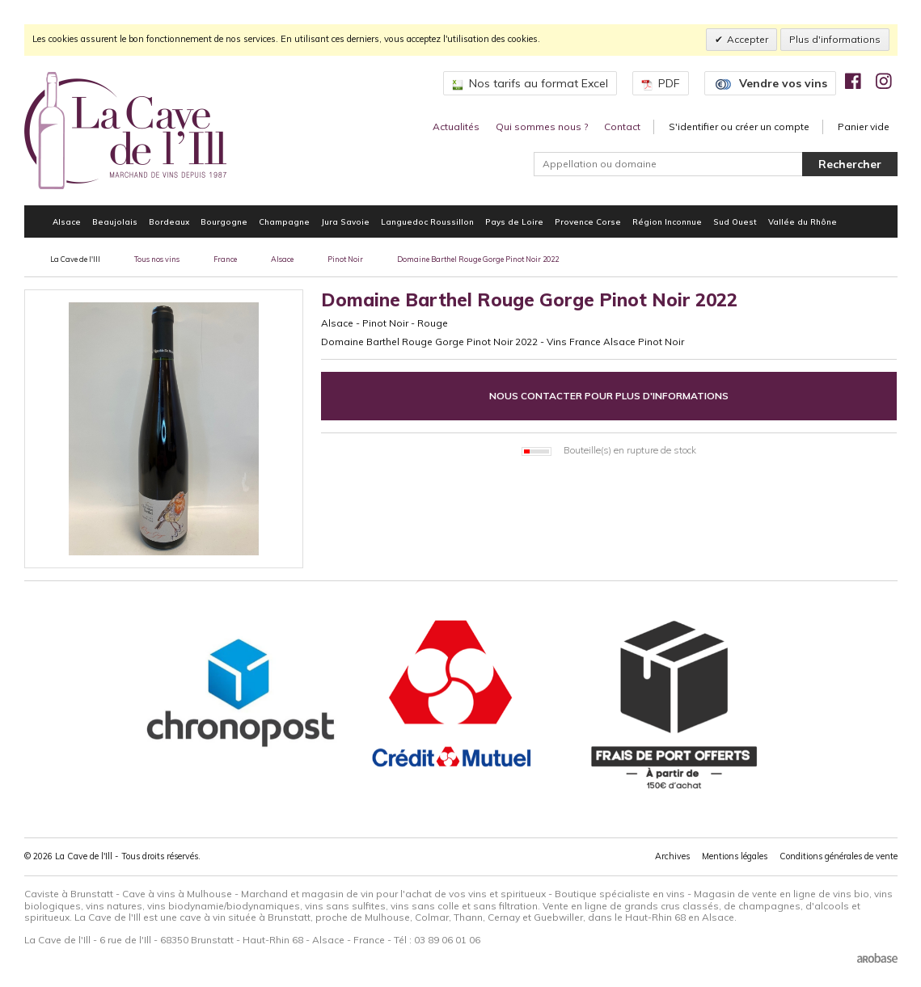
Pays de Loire (514, 221)
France (225, 259)
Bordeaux (169, 221)
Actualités (456, 126)
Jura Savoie (345, 221)
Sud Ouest (735, 221)
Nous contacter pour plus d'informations (609, 396)
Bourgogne (224, 221)
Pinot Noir (345, 259)
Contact (622, 126)
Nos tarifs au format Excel (530, 83)
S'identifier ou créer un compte (739, 126)
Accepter (747, 39)
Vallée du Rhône (802, 221)
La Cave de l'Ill (75, 259)
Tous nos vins (157, 259)
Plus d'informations (835, 39)
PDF (660, 83)
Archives (672, 856)
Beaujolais (114, 221)
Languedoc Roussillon (427, 221)
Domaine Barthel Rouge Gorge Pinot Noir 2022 (478, 259)
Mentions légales (734, 856)
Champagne (284, 221)
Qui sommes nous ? (542, 126)
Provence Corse (588, 221)
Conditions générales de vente (838, 856)
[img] (853, 81)
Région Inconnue (667, 221)
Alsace (67, 221)
